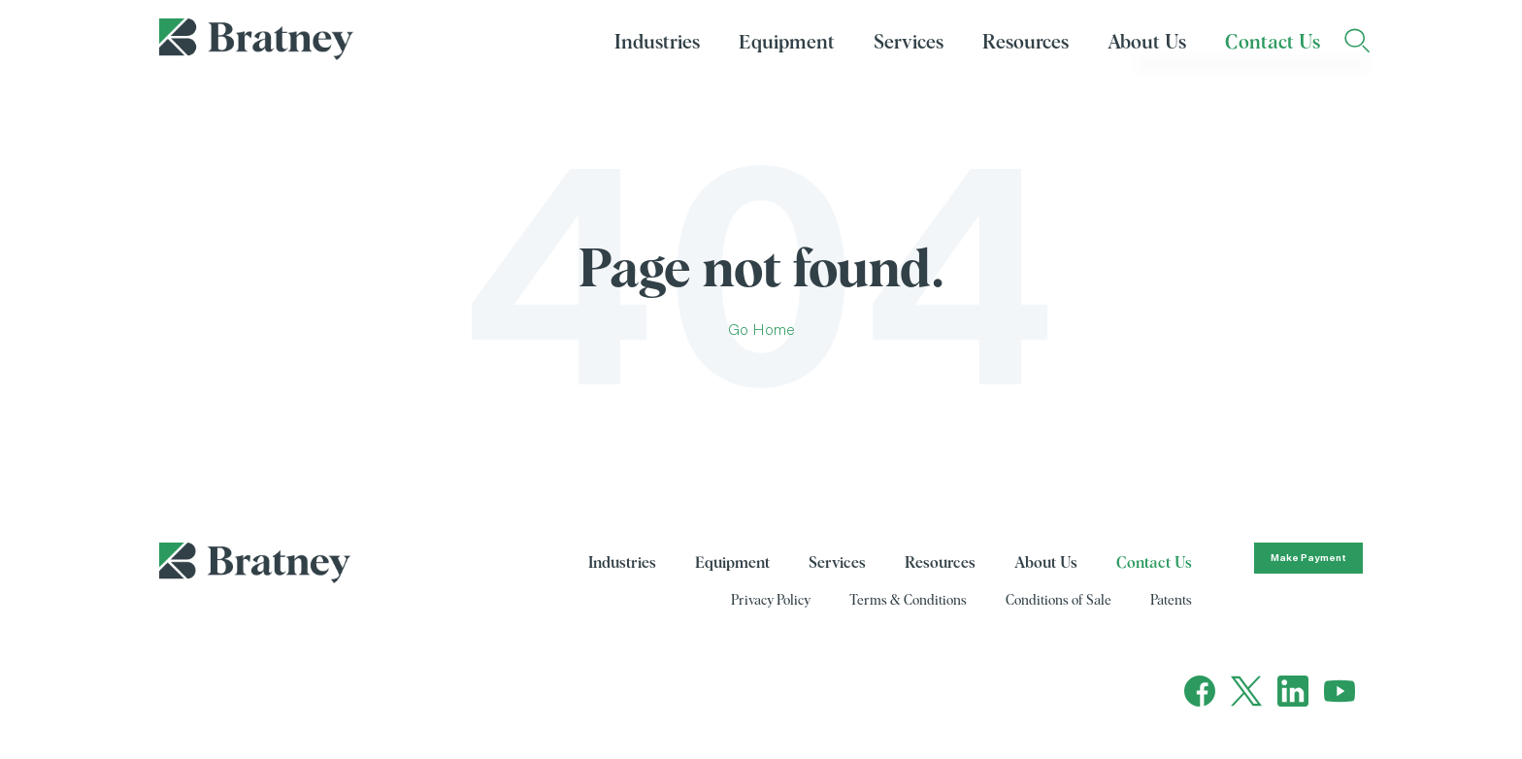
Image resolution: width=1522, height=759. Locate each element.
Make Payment (1308, 558)
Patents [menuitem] (1171, 601)
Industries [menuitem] (657, 42)
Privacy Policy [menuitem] (771, 601)
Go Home (761, 330)
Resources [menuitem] (1025, 42)
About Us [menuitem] (1147, 42)
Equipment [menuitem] (787, 42)
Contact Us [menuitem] (1272, 42)
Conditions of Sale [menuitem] (1058, 601)
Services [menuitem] (908, 42)
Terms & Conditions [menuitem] (908, 601)
